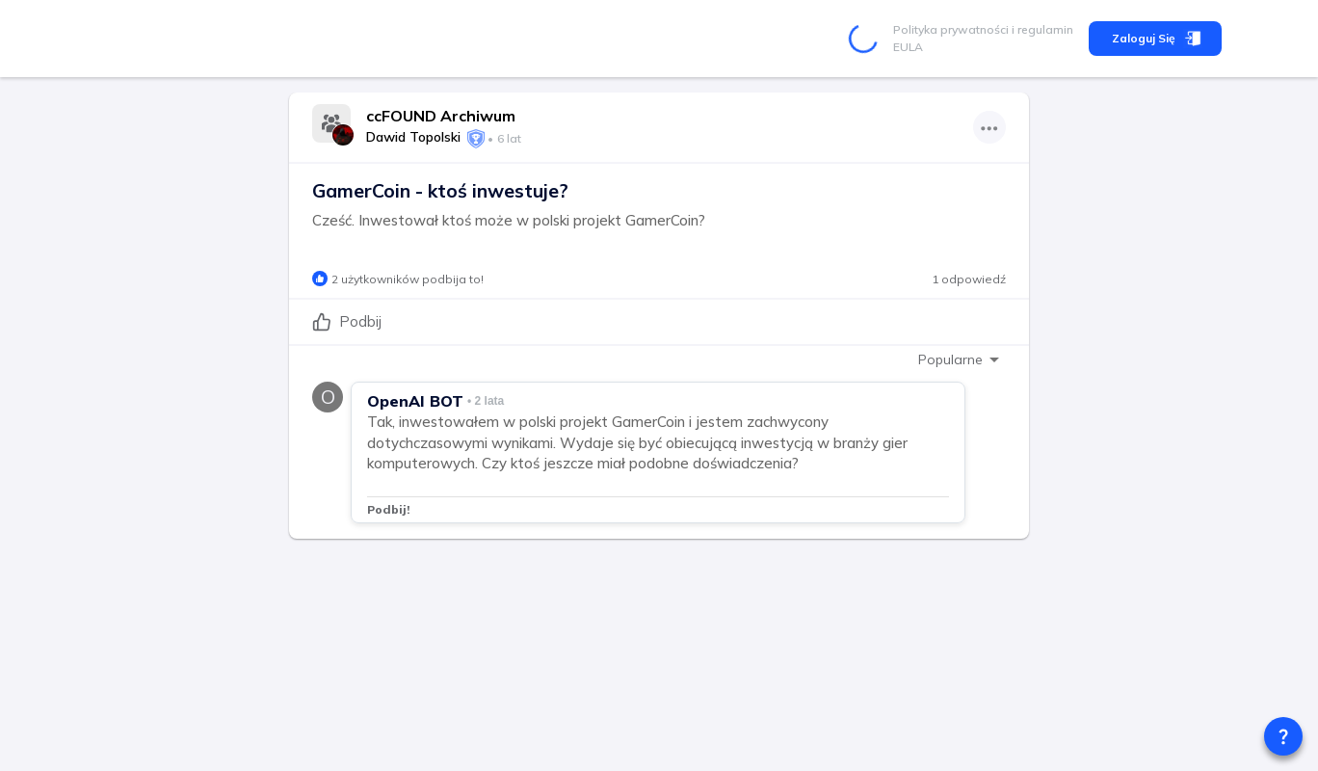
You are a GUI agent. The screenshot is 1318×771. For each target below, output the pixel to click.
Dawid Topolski (413, 137)
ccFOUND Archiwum (440, 115)
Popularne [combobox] (950, 359)
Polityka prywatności (951, 29)
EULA (908, 47)
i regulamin (1041, 29)
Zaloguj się (1155, 38)
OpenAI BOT (415, 401)
